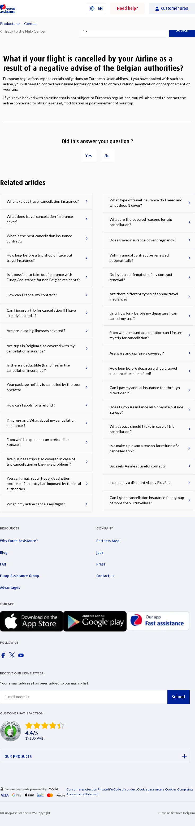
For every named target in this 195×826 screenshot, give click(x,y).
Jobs (99, 552)
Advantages (10, 587)
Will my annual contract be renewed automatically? (139, 258)
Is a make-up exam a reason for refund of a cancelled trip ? (144, 448)
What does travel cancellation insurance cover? (40, 219)
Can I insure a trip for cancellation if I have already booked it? (41, 313)
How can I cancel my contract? (32, 295)
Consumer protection (81, 789)
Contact (31, 23)
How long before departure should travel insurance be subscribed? (143, 371)
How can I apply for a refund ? (31, 405)
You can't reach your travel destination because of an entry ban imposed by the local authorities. (44, 483)
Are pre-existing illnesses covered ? (36, 330)
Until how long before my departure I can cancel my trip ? (143, 316)
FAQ (3, 564)
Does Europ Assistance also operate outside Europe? (146, 409)
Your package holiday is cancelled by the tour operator (44, 387)
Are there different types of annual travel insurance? (144, 296)
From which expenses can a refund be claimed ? (38, 442)
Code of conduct (125, 789)
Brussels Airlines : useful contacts (138, 466)
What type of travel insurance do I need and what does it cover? (146, 202)
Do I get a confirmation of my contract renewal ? (141, 277)
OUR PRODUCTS (96, 756)
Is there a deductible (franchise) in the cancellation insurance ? (38, 368)
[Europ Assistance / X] (13, 657)
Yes (88, 155)
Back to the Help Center (25, 31)
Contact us (105, 575)
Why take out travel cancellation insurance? (43, 201)
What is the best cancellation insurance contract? (39, 238)
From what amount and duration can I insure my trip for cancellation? (146, 335)
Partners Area (107, 540)
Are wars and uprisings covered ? (137, 353)
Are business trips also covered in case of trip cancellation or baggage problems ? (41, 461)
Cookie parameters (151, 789)
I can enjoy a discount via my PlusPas (140, 482)
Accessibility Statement (82, 794)
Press (100, 564)
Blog (3, 552)
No (107, 155)
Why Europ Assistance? (19, 540)
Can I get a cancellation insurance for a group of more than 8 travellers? (147, 500)
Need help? (127, 8)
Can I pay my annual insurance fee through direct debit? (145, 390)
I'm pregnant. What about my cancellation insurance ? (41, 423)
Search (182, 30)
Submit (178, 696)
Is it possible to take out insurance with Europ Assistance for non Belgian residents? (43, 277)
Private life (105, 789)
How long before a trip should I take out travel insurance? (39, 258)
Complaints (185, 789)
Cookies (171, 789)
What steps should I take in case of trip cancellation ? (142, 429)
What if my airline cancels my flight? (36, 504)
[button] (96, 8)
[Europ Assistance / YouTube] (22, 657)
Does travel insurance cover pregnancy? (143, 240)
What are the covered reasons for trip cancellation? (141, 222)
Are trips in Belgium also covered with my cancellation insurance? (41, 348)
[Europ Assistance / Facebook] (4, 657)
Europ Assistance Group (19, 575)
